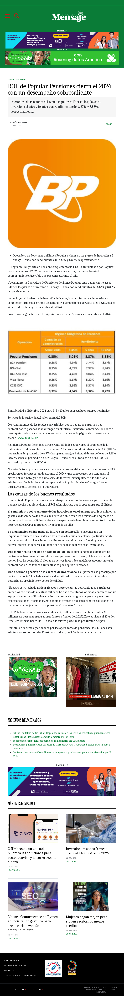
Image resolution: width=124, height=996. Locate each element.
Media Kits (9, 971)
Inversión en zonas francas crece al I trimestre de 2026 (87, 851)
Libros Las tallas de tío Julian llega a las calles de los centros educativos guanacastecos (61, 733)
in (40, 990)
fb (23, 990)
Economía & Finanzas (17, 79)
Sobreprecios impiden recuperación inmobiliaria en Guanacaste (49, 740)
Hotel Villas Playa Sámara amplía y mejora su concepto (43, 736)
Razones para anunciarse (16, 966)
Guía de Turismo (12, 976)
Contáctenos (30, 976)
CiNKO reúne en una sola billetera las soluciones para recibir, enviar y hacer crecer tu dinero (32, 855)
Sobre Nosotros (11, 960)
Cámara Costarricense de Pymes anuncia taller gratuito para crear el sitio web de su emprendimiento (33, 923)
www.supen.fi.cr (27, 438)
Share (109, 124)
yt (32, 990)
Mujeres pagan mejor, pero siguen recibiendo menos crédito (86, 921)
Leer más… (14, 869)
